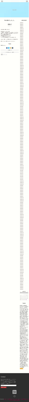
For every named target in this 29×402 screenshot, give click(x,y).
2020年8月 (21, 121)
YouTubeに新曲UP (22, 313)
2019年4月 (21, 144)
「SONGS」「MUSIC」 (23, 363)
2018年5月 (21, 159)
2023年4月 (21, 77)
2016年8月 (21, 185)
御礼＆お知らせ (25, 337)
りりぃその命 (26, 341)
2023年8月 (21, 71)
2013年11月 (22, 234)
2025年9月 (21, 33)
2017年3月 (21, 176)
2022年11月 (22, 85)
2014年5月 (21, 225)
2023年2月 (21, 80)
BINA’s (21, 312)
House (21, 355)
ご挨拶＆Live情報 (24, 316)
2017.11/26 (25, 354)
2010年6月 (21, 284)
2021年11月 (22, 103)
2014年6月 (21, 223)
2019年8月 (21, 138)
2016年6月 (21, 188)
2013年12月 (22, 232)
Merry (24, 310)
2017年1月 (21, 179)
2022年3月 (21, 97)
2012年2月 (21, 266)
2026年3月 (21, 24)
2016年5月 (21, 190)
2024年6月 (21, 56)
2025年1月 (21, 45)
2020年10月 (22, 120)
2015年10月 (22, 200)
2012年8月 (21, 257)
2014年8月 (21, 220)
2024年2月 (21, 62)
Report (27, 349)
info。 (26, 355)
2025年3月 (21, 42)
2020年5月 (21, 126)
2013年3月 (21, 246)
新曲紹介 (25, 352)
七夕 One (25, 317)
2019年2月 (21, 147)
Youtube (22, 362)
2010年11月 (22, 278)
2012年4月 (21, 263)
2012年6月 (21, 260)
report (24, 347)
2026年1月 (21, 27)
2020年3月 (21, 127)
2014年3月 (21, 228)
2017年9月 (21, 170)
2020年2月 (21, 129)
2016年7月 (21, 187)
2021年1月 (21, 115)
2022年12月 (22, 83)
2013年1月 (21, 249)
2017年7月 (21, 173)
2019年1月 (21, 149)
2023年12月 (22, 65)
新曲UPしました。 (3, 45)
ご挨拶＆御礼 (25, 305)
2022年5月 (21, 94)
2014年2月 (21, 229)
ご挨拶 (22, 340)
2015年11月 (22, 199)
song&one (21, 337)
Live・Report (26, 311)
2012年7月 (21, 258)
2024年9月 (21, 51)
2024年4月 (21, 59)
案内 (26, 340)
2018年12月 (22, 150)
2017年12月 (22, 165)
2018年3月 (21, 161)
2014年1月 (21, 231)
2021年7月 (21, 109)
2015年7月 (21, 205)
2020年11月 (22, 118)
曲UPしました (24, 336)
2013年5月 (21, 243)
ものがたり (23, 355)
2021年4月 (21, 114)
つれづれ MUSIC (23, 359)
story (20, 318)
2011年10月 (22, 272)
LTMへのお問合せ (17, 400)
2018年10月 (22, 153)
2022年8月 (21, 89)
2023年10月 (22, 68)
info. (22, 341)
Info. (26, 364)
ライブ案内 (25, 306)
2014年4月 (21, 226)
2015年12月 (22, 197)
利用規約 (9, 399)
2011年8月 (21, 275)
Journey (23, 314)
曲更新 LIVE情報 (24, 312)
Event (20, 361)
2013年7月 (21, 240)
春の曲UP (21, 305)
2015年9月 (21, 202)
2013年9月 (21, 237)
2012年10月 (22, 254)
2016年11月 (22, 182)
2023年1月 (21, 82)
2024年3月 (21, 60)
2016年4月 (21, 191)
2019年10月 (22, 135)
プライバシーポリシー (15, 399)
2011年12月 (22, 269)
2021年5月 (21, 112)
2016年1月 (21, 196)
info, (22, 310)
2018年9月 (21, 155)
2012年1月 (21, 267)
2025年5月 (21, 39)
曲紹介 (26, 313)
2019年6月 (21, 141)
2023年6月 (21, 74)
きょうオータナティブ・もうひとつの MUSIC (24, 353)
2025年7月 (21, 36)
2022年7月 (21, 91)
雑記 (22, 361)
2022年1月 (21, 100)
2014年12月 (22, 214)
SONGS (25, 362)
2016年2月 (21, 194)
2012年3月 (21, 264)
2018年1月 (21, 164)
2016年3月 (21, 193)
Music (24, 340)
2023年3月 (21, 79)
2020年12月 (22, 117)
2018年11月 (22, 152)
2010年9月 (21, 281)
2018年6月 (21, 158)
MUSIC (21, 314)
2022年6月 (21, 92)
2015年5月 (21, 208)
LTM (4, 399)
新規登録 (23, 399)
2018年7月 (21, 156)
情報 (22, 358)
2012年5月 (21, 261)
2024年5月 (21, 57)
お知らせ (27, 344)
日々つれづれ (21, 306)
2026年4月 (21, 22)
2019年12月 (22, 132)
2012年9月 (21, 255)
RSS (21, 368)
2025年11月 (22, 30)
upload (21, 358)
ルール (7, 399)
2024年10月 (22, 50)
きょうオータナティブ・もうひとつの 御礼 (24, 335)
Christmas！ (23, 364)
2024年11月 (22, 48)
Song (20, 364)
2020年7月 (21, 123)
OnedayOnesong (25, 360)
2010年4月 (21, 287)
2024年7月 (21, 54)
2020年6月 (21, 124)
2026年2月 (21, 25)
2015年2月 (21, 211)
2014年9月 (21, 219)
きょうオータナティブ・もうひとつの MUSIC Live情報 (24, 343)
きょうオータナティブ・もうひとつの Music (24, 346)
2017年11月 (22, 167)
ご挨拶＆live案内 (22, 342)
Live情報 (21, 338)
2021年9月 (21, 106)
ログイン (20, 399)
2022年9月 (21, 88)
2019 (22, 347)
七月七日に (25, 307)
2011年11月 (22, 270)
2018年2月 (21, 162)
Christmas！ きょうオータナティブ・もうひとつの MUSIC (24, 328)
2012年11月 (22, 252)
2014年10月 (22, 217)
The (23, 351)
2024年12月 (22, 47)
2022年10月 (22, 86)
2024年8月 (21, 53)
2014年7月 (21, 222)
